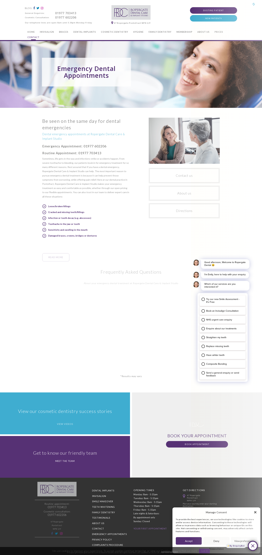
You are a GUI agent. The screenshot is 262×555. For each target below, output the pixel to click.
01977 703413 (65, 13)
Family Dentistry (160, 32)
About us (184, 193)
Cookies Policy (169, 550)
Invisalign (47, 32)
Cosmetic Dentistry (114, 32)
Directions (184, 211)
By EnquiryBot (237, 546)
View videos (65, 430)
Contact (33, 37)
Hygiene (138, 32)
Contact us (184, 175)
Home (31, 32)
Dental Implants (84, 32)
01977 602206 (65, 17)
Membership (184, 32)
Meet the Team (65, 461)
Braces (63, 32)
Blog (28, 8)
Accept (189, 540)
